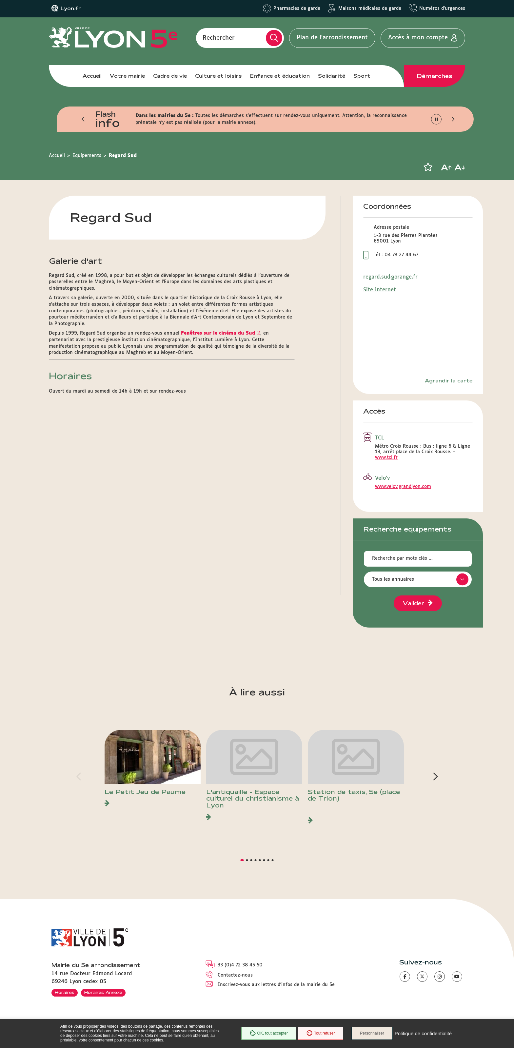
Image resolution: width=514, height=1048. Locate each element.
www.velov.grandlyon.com (403, 486)
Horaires (64, 992)
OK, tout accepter (269, 1033)
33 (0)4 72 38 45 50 (240, 965)
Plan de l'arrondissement (332, 38)
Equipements (86, 155)
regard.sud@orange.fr (390, 277)
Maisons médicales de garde (369, 8)
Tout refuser (320, 1033)
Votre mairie (127, 76)
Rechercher (219, 38)
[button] (83, 119)
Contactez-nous (235, 975)
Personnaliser (372, 1033)
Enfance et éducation (280, 76)
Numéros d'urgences (442, 8)
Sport (361, 76)
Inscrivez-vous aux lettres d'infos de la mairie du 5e (276, 984)
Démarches (434, 76)
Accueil (92, 76)
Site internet (379, 290)
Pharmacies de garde (296, 8)
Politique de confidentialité (423, 1033)
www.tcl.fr (386, 457)
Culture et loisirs (218, 76)
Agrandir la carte (448, 380)
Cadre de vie (170, 76)
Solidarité (331, 76)
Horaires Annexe (103, 992)
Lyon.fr (71, 8)
